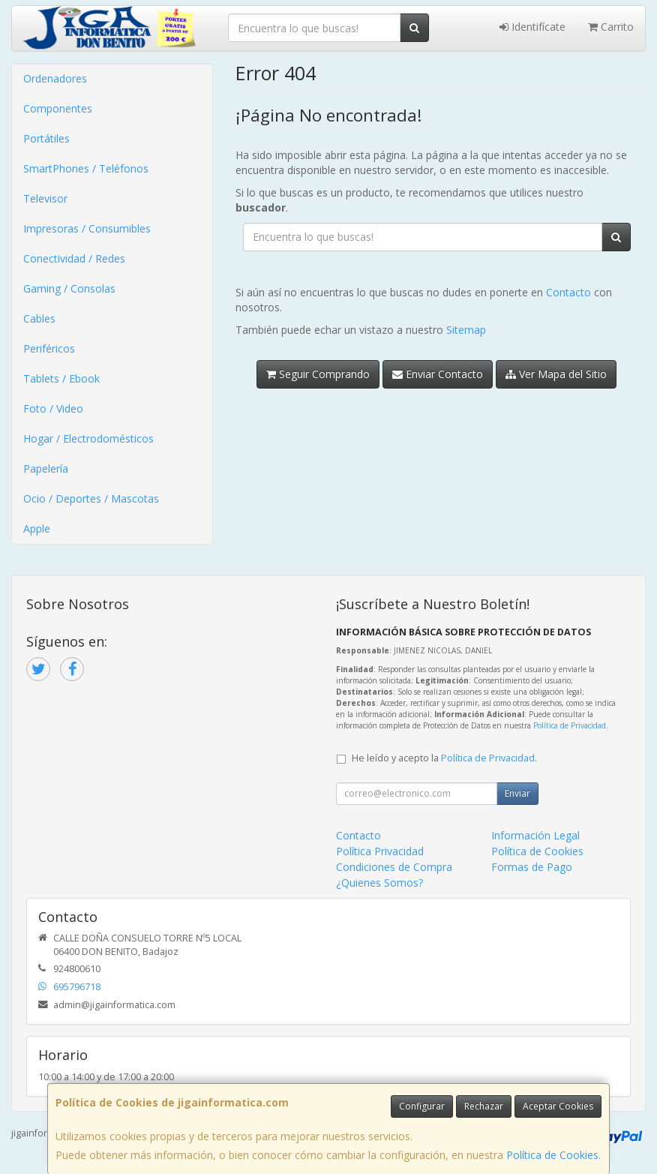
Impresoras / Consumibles (87, 228)
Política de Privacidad (569, 725)
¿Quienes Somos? (379, 882)
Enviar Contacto (437, 374)
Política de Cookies (552, 1155)
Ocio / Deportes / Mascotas (91, 498)
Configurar (422, 1106)
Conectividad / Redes (74, 258)
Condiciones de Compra (394, 867)
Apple (36, 528)
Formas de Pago (531, 867)
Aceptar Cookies (558, 1106)
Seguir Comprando (318, 374)
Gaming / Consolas (69, 288)
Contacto (568, 292)
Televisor (45, 198)
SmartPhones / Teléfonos (85, 168)
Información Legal (535, 835)
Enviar (517, 793)
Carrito (611, 27)
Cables (39, 318)
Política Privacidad (380, 851)
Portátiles (46, 138)
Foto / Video (53, 408)
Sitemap (466, 330)
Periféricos (49, 348)
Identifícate (533, 27)
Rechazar (483, 1106)
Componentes (57, 108)
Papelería (45, 468)
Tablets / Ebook (61, 378)
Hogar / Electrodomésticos (88, 438)
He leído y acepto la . (444, 758)
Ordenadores (55, 78)
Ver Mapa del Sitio (556, 374)
